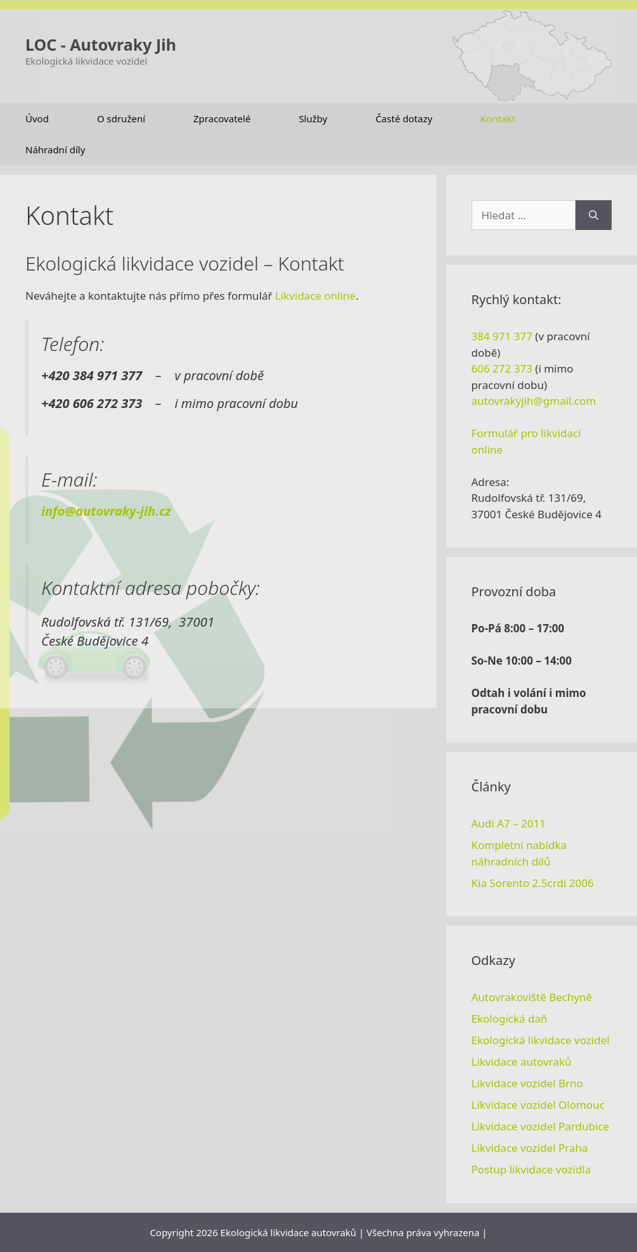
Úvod (37, 118)
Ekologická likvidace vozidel (541, 1040)
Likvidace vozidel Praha (530, 1147)
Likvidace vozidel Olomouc (538, 1104)
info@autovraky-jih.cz (106, 511)
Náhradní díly (55, 149)
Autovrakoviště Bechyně (532, 997)
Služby (313, 118)
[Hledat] (594, 215)
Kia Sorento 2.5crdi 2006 (533, 883)
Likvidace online (315, 295)
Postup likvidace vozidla (531, 1169)
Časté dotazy (403, 118)
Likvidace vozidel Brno (527, 1083)
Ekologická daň (510, 1018)
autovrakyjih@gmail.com (534, 400)
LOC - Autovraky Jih (100, 44)
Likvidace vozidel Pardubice (541, 1126)
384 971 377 (502, 336)
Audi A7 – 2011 (509, 823)
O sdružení (121, 118)
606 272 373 (502, 368)
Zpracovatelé (221, 118)
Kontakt (497, 118)
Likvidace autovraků (522, 1061)
